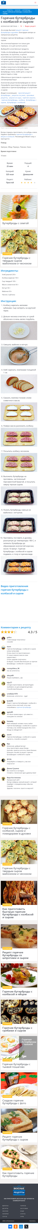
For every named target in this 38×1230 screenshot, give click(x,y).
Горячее (23, 1205)
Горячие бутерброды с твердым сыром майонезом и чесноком (16, 260)
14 (21, 26)
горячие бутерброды (9, 100)
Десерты (5, 1208)
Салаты (22, 1214)
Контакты (32, 1221)
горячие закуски (28, 98)
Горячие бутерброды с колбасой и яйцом (17, 993)
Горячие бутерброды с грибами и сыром (17, 1029)
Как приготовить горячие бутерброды (18, 1174)
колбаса (22, 100)
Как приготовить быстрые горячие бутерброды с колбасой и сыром (18, 913)
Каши (22, 1211)
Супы (22, 1216)
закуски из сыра (15, 98)
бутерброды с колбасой (16, 102)
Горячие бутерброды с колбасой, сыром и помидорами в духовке (16, 831)
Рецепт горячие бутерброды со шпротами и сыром (15, 955)
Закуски (5, 1211)
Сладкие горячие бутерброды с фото (14, 1102)
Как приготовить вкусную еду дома (3, 3)
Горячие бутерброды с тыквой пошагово (16, 1065)
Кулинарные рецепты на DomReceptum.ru (19, 1190)
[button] (35, 2)
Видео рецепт (30, 26)
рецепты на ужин (18, 95)
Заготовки (24, 1208)
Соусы (4, 1216)
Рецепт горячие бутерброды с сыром (15, 1138)
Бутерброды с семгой (15, 223)
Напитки (5, 1214)
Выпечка (5, 1205)
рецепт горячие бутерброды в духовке (14, 31)
